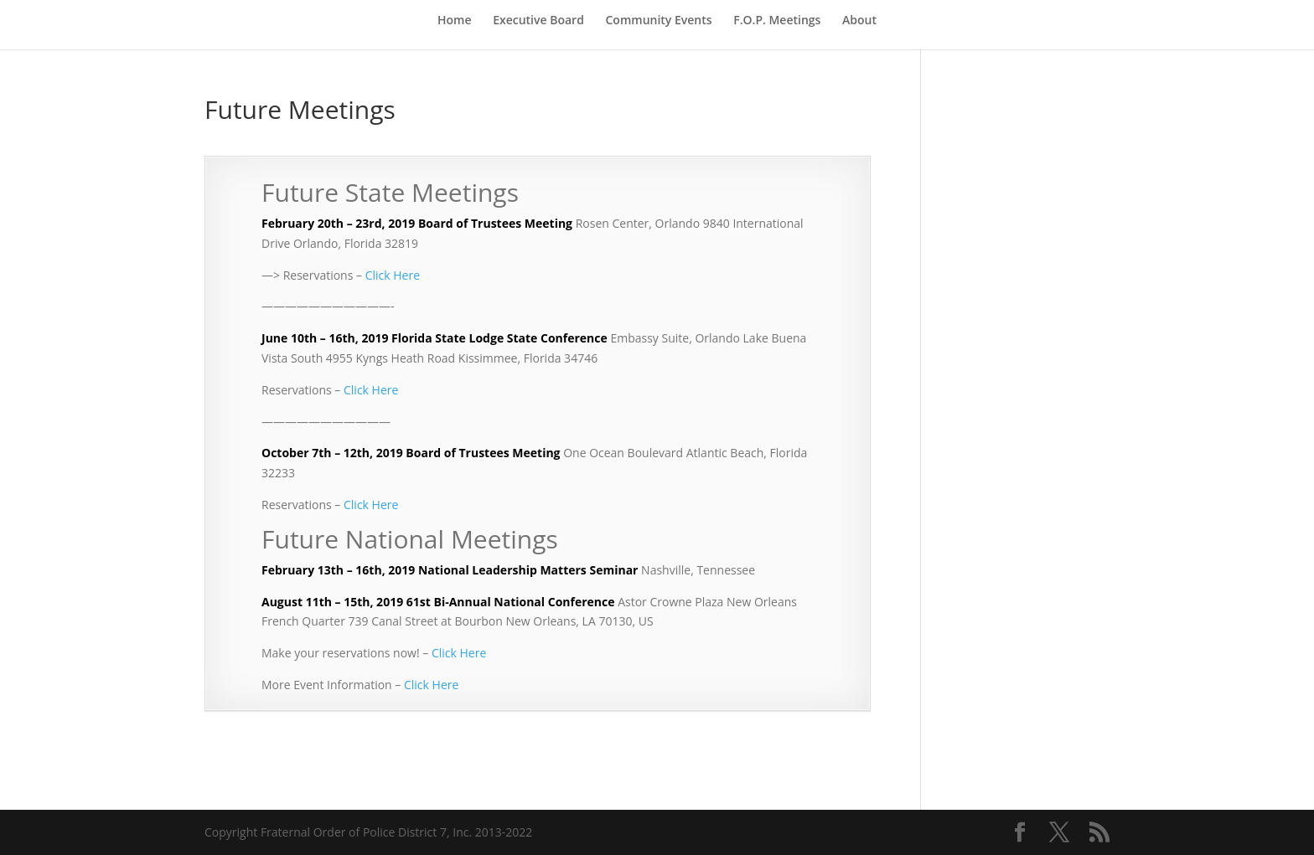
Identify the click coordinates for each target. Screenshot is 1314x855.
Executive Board (538, 21)
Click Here (392, 275)
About (859, 21)
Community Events (659, 21)
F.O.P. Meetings (776, 21)
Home (454, 21)
